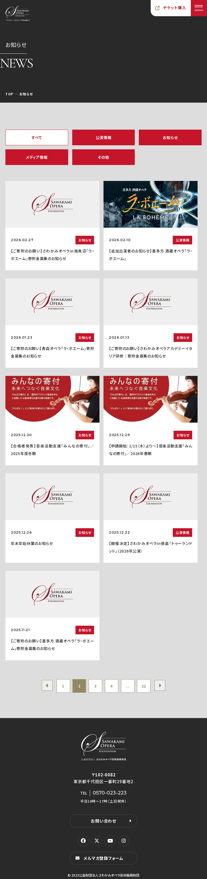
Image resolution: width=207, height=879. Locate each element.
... (127, 686)
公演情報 (104, 137)
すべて (37, 137)
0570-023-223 (110, 793)
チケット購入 (174, 7)
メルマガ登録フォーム (103, 858)
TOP (9, 94)
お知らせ (170, 137)
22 (144, 686)
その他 (103, 157)
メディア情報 (36, 157)
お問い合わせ (103, 821)
